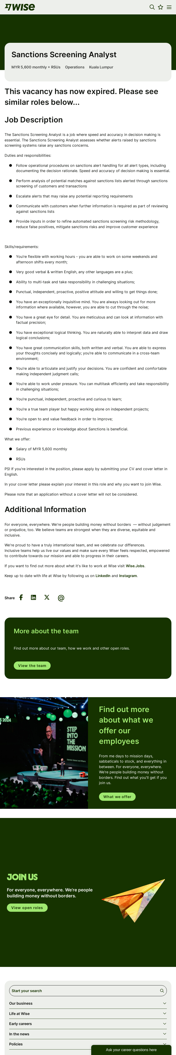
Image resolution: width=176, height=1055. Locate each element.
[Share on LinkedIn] (33, 598)
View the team (32, 665)
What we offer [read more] (117, 796)
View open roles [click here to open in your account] (27, 907)
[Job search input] (88, 990)
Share (10, 598)
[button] (152, 7)
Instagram (128, 575)
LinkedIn (103, 575)
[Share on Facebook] (21, 598)
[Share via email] (61, 598)
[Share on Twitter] (47, 598)
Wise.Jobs (135, 566)
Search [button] (163, 990)
